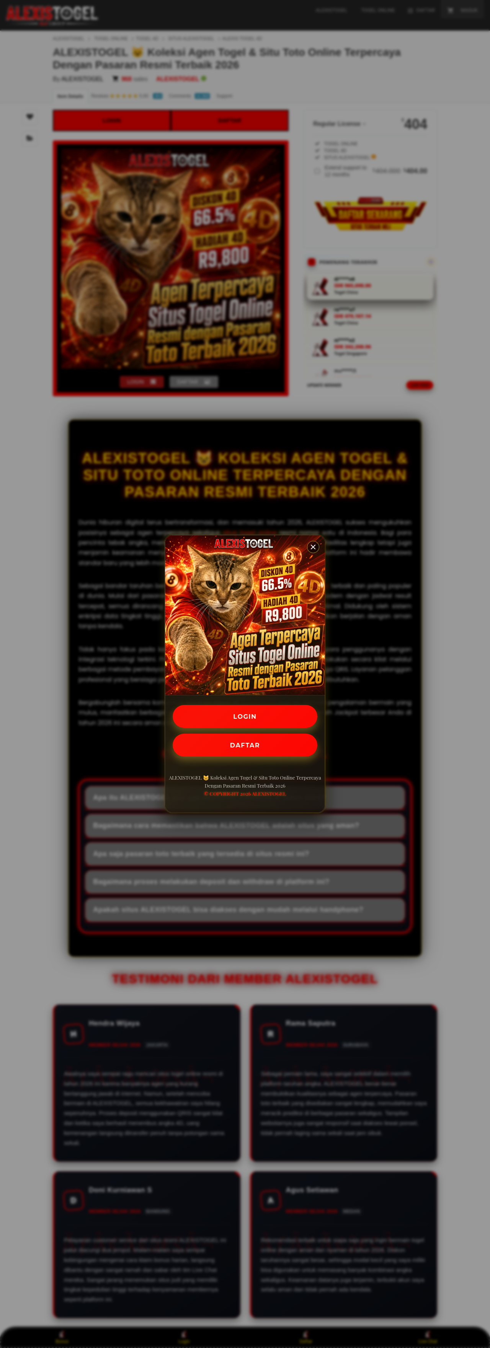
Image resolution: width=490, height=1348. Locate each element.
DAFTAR (245, 745)
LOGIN (245, 716)
